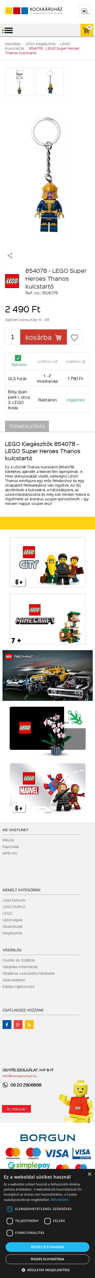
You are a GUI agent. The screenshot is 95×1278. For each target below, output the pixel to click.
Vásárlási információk (20, 966)
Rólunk (8, 839)
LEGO (7, 913)
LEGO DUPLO (14, 906)
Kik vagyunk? (15, 829)
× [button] (89, 1174)
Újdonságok (13, 919)
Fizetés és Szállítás (19, 960)
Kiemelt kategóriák (22, 890)
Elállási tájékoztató (18, 986)
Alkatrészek (13, 926)
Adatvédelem (14, 979)
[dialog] (47, 1223)
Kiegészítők (12, 932)
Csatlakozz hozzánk (23, 1010)
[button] (47, 1269)
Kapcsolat (11, 846)
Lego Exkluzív (14, 899)
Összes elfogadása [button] (47, 1247)
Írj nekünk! (16, 1108)
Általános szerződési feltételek (29, 973)
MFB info (10, 853)
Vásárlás (12, 950)
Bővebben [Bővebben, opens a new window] (60, 1199)
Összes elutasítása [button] (47, 1259)
